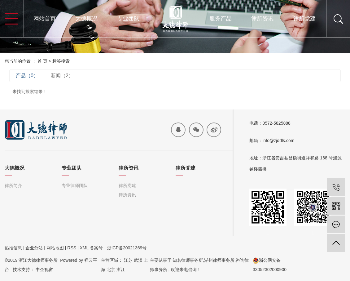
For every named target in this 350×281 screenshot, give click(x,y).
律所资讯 (262, 19)
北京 (111, 269)
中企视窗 (44, 269)
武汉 (138, 260)
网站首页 (44, 19)
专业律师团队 (75, 185)
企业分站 (34, 247)
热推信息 (13, 247)
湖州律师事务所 (219, 260)
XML (84, 247)
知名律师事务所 (188, 260)
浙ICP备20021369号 (127, 247)
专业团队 (128, 19)
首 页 (42, 61)
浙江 (120, 269)
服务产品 (220, 19)
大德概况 (86, 19)
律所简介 (13, 185)
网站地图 (55, 247)
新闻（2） (62, 75)
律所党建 (304, 19)
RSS (71, 247)
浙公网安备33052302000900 (270, 264)
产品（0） (27, 75)
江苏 (128, 260)
